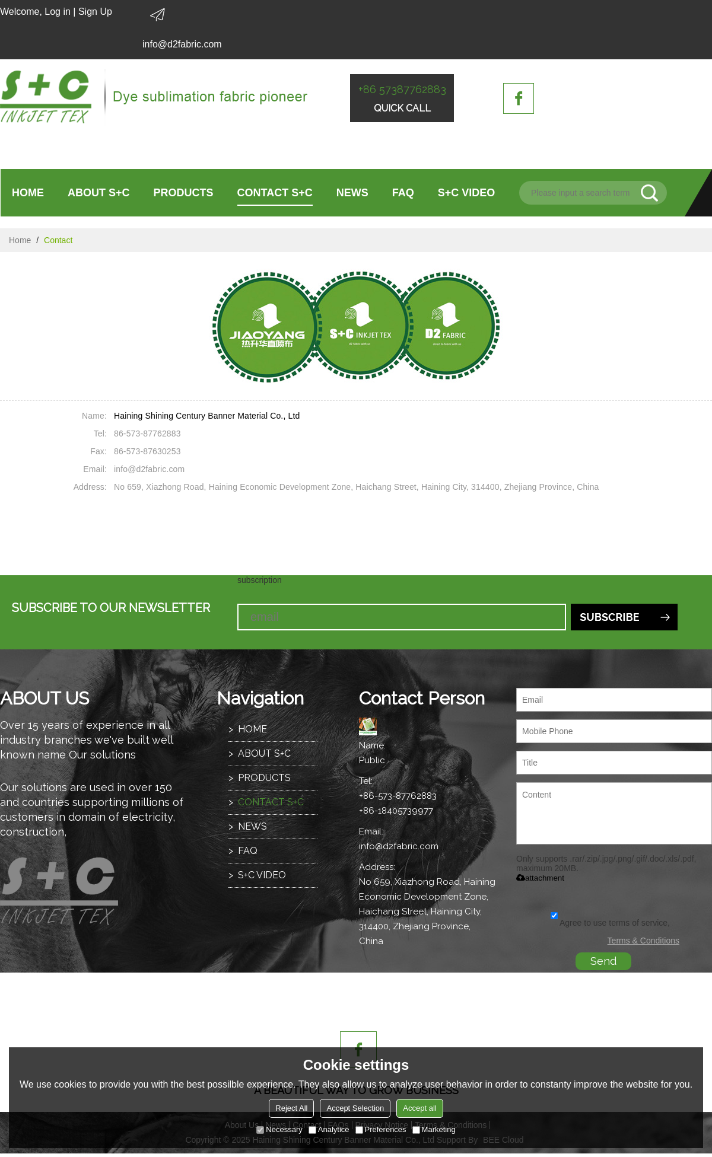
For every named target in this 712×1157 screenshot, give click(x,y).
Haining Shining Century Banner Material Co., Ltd (207, 415)
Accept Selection (355, 1108)
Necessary (279, 1129)
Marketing (434, 1129)
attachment (540, 878)
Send (603, 961)
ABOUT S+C (99, 193)
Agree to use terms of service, (610, 922)
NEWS (352, 193)
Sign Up (95, 12)
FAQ (403, 193)
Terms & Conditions (643, 940)
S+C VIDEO (466, 193)
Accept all (419, 1108)
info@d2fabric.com (182, 44)
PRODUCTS (184, 193)
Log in (57, 12)
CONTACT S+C (275, 193)
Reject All (291, 1108)
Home (20, 240)
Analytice (329, 1129)
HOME (28, 193)
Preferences (380, 1129)
